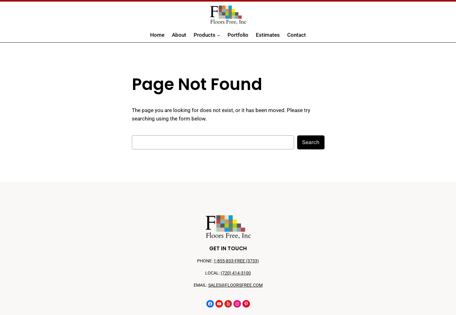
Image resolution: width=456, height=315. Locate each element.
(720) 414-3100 (236, 273)
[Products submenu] (218, 35)
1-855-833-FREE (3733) (236, 261)
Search (311, 142)
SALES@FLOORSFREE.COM (235, 285)
